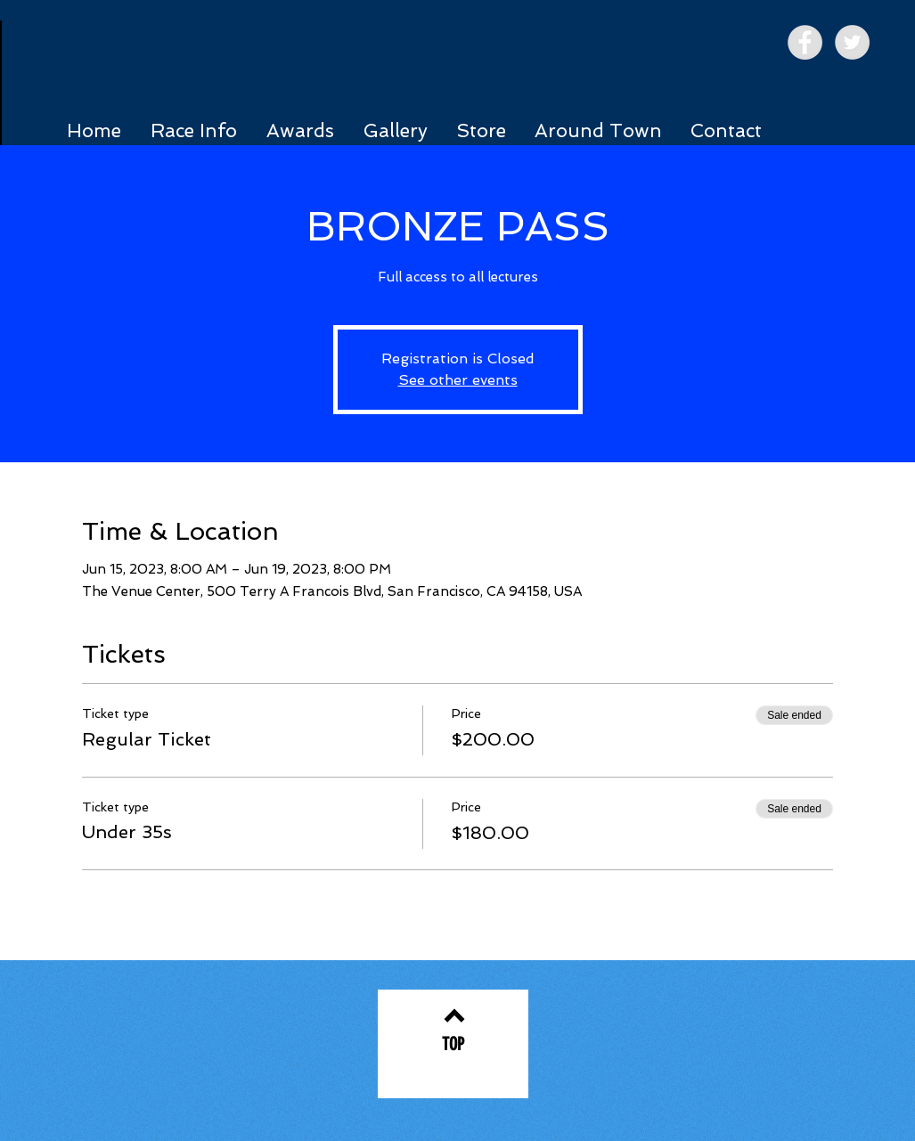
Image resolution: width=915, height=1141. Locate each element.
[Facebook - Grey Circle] (805, 42)
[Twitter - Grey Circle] (852, 42)
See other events (458, 379)
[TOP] (453, 1044)
